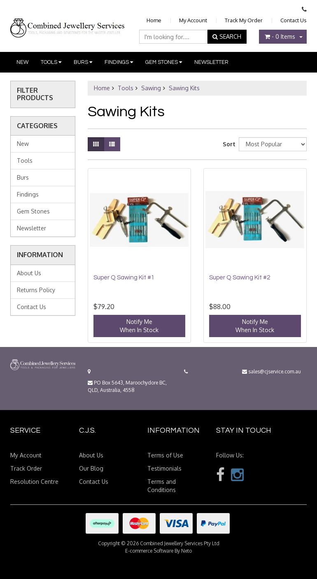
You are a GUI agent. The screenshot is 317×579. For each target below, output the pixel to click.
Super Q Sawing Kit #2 (239, 277)
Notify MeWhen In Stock (139, 325)
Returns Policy (36, 289)
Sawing (151, 87)
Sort (228, 144)
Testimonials (164, 468)
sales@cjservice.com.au (271, 371)
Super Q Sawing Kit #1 (123, 277)
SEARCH (226, 36)
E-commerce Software (149, 551)
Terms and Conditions (161, 485)
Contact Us (293, 20)
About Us (29, 273)
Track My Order (244, 20)
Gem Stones (163, 62)
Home (154, 20)
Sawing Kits (184, 87)
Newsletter (211, 62)
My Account (193, 20)
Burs (83, 62)
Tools (51, 62)
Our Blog (91, 468)
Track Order (26, 468)
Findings (119, 62)
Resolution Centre (34, 481)
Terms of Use (165, 455)
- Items (280, 36)
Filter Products (35, 94)
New (22, 62)
